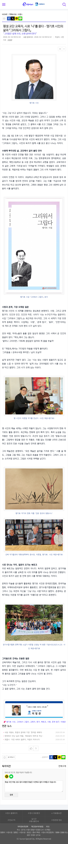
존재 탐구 (55, 722)
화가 (38, 722)
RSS (47, 827)
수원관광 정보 (56, 820)
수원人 (20, 14)
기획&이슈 (12, 14)
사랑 (49, 722)
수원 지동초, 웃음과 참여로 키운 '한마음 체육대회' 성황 (24, 732)
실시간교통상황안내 (34, 820)
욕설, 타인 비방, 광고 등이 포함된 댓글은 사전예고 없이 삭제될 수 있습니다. (34, 786)
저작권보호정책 (22, 827)
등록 (11, 795)
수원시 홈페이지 (11, 813)
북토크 (43, 722)
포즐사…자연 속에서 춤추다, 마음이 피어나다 (22, 740)
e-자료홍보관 (56, 813)
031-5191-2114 (33, 835)
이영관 (10, 40)
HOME (4, 14)
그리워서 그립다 (23, 722)
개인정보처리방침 (37, 827)
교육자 (32, 722)
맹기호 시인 (10, 722)
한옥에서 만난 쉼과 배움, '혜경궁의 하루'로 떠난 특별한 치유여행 (24, 736)
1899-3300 (59, 832)
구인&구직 (11, 820)
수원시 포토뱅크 (34, 813)
